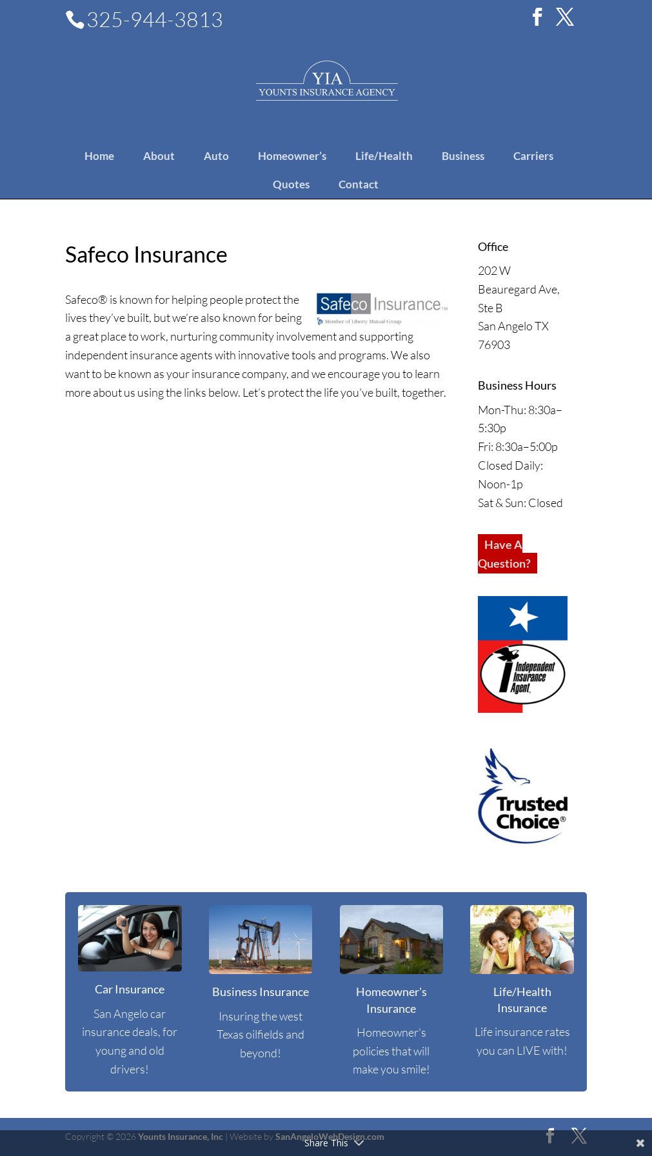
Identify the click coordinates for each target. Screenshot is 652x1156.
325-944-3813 (154, 19)
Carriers (533, 156)
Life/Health (384, 156)
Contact (359, 184)
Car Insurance (129, 989)
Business (463, 156)
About (159, 156)
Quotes (291, 184)
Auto (216, 156)
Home (99, 156)
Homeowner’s (292, 156)
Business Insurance (260, 991)
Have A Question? (504, 553)
